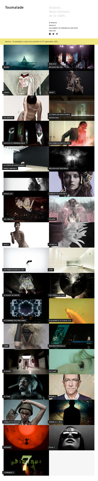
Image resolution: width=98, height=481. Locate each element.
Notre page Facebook (50, 34)
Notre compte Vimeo (57, 34)
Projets (52, 25)
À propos (53, 23)
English (52, 31)
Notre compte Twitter (53, 34)
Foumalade (14, 7)
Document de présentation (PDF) (63, 28)
